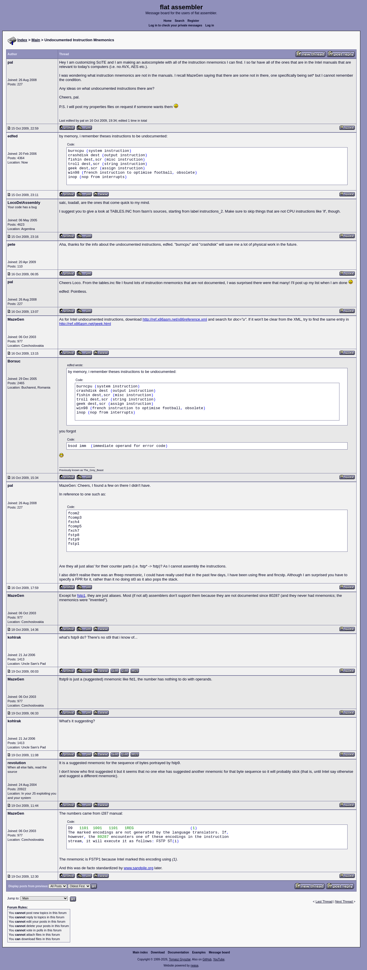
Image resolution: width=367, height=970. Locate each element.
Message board (219, 952)
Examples (199, 952)
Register (193, 20)
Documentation (178, 952)
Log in (209, 25)
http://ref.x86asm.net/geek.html (85, 323)
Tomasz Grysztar (179, 959)
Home (168, 20)
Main (36, 40)
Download (158, 952)
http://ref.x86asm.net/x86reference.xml (175, 319)
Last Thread (324, 901)
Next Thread (344, 901)
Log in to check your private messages (175, 25)
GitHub (207, 959)
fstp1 (81, 595)
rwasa (194, 965)
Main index (140, 952)
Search (179, 20)
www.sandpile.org (138, 868)
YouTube (218, 959)
